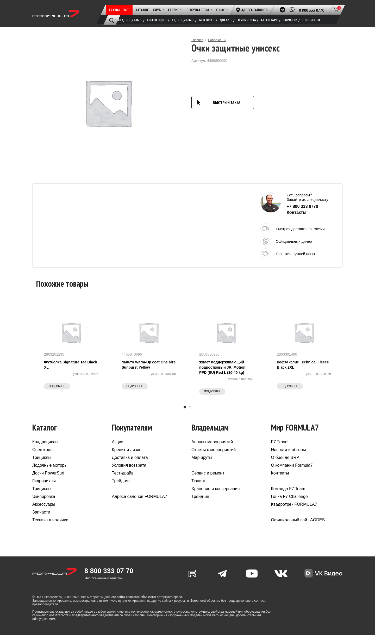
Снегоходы (42, 449)
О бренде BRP (285, 457)
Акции (118, 442)
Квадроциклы (45, 442)
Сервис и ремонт (207, 473)
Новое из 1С (217, 40)
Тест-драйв (123, 473)
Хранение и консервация (215, 488)
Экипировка (43, 496)
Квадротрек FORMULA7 (294, 504)
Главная (197, 40)
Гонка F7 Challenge (289, 496)
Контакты (296, 212)
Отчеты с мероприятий (213, 449)
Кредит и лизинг (127, 449)
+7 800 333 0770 (302, 206)
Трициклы (41, 457)
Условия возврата (129, 465)
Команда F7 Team (288, 488)
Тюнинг (198, 481)
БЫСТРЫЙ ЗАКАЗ (227, 102)
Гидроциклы (44, 481)
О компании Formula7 (292, 465)
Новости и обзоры (288, 449)
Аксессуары (43, 504)
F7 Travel (280, 442)
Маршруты (201, 457)
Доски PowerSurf (48, 473)
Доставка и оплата (130, 457)
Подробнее (57, 386)
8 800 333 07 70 (108, 571)
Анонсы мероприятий (212, 442)
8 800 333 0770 (311, 10)
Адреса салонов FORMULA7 (139, 496)
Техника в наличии (50, 520)
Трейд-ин (121, 481)
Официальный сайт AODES (298, 520)
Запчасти (41, 512)
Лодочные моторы (49, 465)
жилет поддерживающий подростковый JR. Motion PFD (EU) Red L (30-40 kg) (222, 367)
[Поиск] (112, 20)
